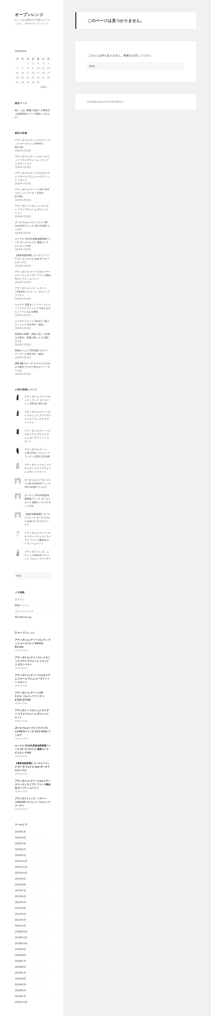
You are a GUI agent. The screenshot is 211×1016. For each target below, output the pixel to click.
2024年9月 (20, 949)
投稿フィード (22, 605)
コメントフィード (24, 611)
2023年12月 (21, 1002)
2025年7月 (20, 890)
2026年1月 (20, 855)
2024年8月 (20, 955)
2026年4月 (20, 837)
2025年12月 (21, 861)
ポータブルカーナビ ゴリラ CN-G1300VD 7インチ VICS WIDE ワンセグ (32, 226)
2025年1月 (20, 925)
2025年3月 (20, 914)
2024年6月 (20, 966)
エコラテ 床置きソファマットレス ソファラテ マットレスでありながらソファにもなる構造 (33, 308)
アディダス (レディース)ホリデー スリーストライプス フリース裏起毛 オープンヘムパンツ (33, 275)
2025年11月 (21, 867)
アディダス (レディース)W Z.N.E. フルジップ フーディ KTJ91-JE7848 (32, 193)
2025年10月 (21, 872)
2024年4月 (20, 978)
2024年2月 (20, 990)
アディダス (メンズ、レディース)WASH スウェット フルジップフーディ (32, 291)
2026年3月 (20, 843)
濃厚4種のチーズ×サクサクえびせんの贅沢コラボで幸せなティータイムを (32, 367)
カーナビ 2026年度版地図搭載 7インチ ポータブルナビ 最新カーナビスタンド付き (33, 242)
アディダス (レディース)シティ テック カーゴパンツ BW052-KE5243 (32, 143)
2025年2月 (20, 919)
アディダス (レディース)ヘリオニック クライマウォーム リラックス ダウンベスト (32, 160)
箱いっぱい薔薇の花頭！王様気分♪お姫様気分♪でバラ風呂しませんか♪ (32, 114)
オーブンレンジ (29, 14)
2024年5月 (20, 972)
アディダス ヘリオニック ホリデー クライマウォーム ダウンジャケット (32, 209)
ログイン (19, 599)
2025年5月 (20, 902)
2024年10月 (21, 943)
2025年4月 (20, 908)
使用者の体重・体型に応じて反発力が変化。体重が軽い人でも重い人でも (32, 337)
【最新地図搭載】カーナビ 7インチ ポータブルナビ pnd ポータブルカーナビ (32, 259)
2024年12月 (21, 931)
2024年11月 (21, 937)
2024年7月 (20, 961)
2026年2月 (20, 849)
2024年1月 (20, 996)
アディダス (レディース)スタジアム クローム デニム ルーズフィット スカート (32, 176)
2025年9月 (20, 878)
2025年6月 (20, 896)
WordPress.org (23, 617)
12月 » (43, 87)
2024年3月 (20, 984)
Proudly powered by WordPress (105, 101)
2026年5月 (20, 831)
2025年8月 (20, 884)
